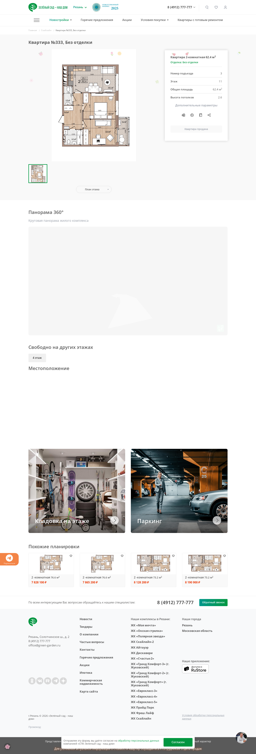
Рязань (187, 625)
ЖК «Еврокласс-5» (144, 702)
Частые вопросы (92, 642)
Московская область (197, 631)
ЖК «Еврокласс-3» (144, 691)
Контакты (87, 650)
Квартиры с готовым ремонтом (200, 20)
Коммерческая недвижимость (91, 682)
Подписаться (9, 559)
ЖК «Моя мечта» (143, 625)
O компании (89, 634)
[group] (93, 105)
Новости (86, 619)
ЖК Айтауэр (139, 647)
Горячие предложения (97, 20)
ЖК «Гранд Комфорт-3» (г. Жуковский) (150, 665)
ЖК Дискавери (142, 653)
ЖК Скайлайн (141, 718)
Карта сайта (89, 691)
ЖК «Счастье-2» (142, 658)
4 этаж (37, 358)
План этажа (92, 189)
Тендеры (86, 627)
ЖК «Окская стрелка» (147, 631)
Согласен (178, 742)
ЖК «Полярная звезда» (148, 636)
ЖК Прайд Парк (142, 707)
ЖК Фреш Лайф (142, 713)
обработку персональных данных (138, 740)
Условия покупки (153, 20)
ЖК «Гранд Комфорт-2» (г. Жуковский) (150, 674)
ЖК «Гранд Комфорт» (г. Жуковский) (149, 683)
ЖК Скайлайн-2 (142, 642)
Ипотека (86, 673)
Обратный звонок (213, 602)
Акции (127, 20)
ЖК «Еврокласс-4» (144, 696)
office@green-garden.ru (44, 645)
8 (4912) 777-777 (179, 7)
